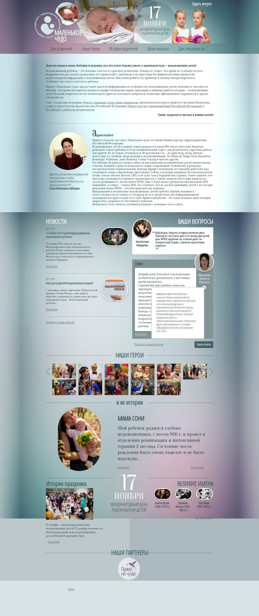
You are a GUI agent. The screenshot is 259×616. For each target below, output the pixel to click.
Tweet (71, 589)
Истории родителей (123, 49)
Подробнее (52, 266)
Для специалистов (191, 49)
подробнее (160, 245)
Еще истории (197, 467)
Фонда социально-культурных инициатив (110, 102)
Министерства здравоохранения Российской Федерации (164, 106)
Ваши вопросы (158, 49)
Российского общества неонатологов (70, 109)
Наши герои (91, 49)
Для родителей (61, 49)
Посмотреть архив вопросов (148, 344)
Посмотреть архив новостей (60, 322)
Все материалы (203, 517)
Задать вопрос (202, 3)
